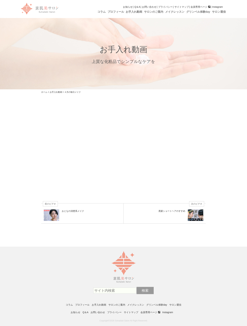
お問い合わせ (149, 6)
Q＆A (137, 6)
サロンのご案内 (153, 11)
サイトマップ (181, 6)
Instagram (217, 6)
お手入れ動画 (134, 11)
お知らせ (128, 6)
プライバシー (165, 6)
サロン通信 (219, 11)
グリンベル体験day (198, 11)
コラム (101, 11)
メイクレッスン (174, 11)
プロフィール (116, 11)
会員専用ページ (199, 6)
